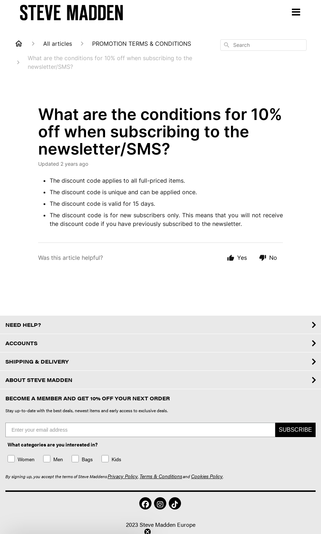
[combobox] (263, 45)
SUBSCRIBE (295, 430)
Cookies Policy (207, 476)
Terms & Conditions (161, 476)
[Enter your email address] (140, 430)
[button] (175, 503)
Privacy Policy (123, 476)
